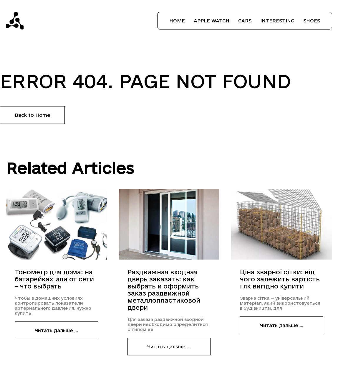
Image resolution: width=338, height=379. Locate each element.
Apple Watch (211, 20)
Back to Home (32, 115)
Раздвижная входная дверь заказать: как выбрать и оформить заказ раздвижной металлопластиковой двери (163, 289)
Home (177, 20)
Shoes (311, 20)
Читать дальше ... (56, 330)
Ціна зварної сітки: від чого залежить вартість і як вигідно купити (280, 279)
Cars (244, 20)
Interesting (277, 20)
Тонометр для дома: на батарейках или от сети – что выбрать (54, 279)
